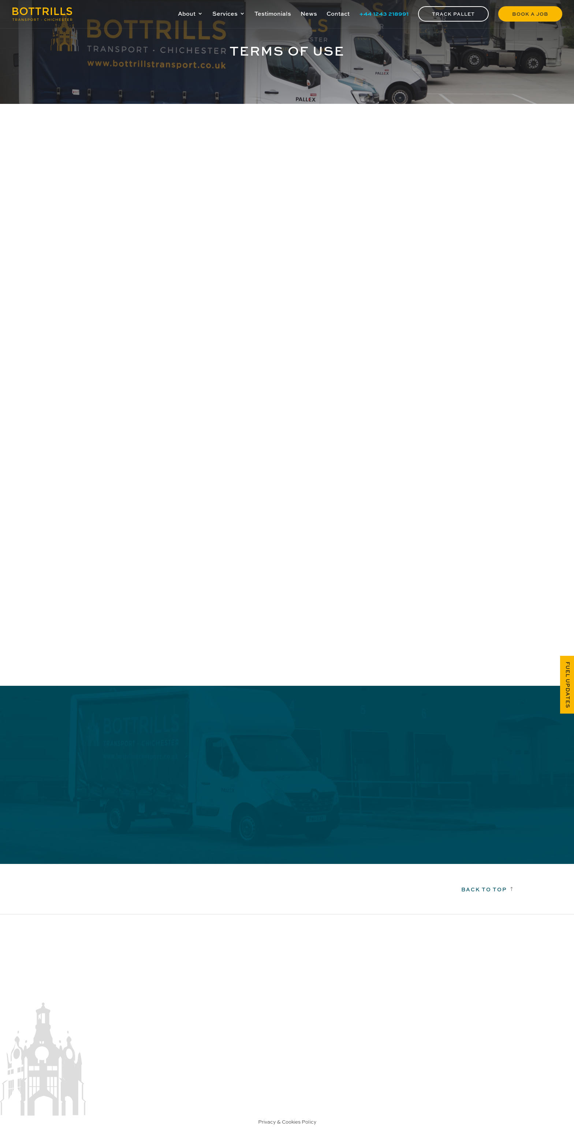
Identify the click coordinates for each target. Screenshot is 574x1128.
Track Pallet (453, 13)
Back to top (484, 889)
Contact (338, 14)
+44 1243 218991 (384, 14)
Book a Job (530, 13)
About (186, 14)
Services (225, 14)
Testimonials (272, 14)
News (309, 14)
